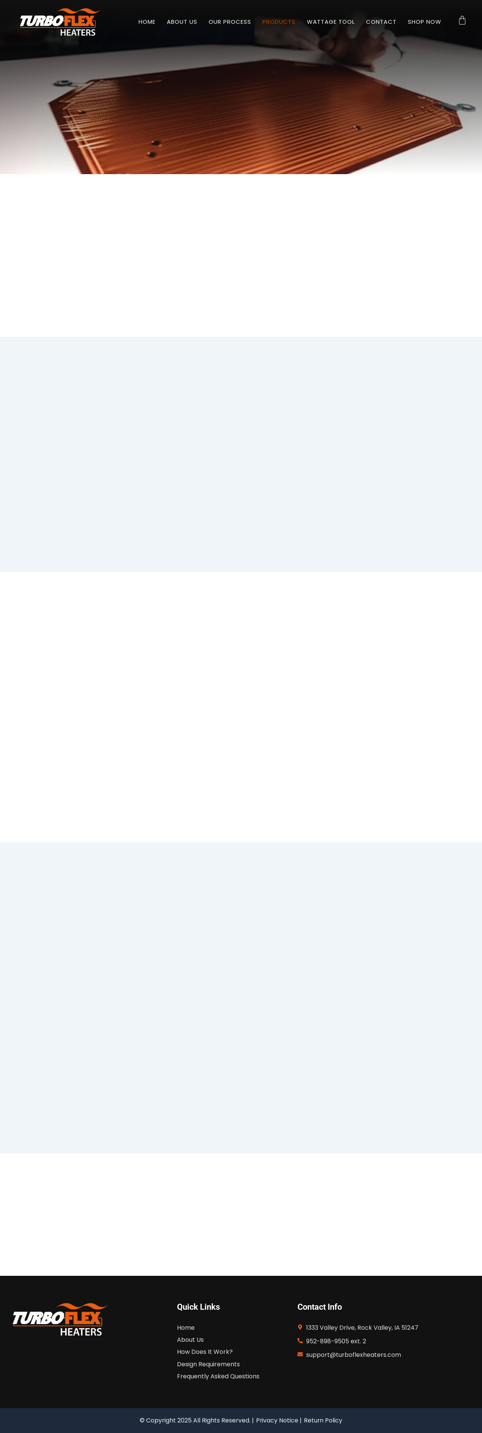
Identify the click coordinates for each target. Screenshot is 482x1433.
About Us (182, 22)
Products (279, 22)
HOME (147, 22)
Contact (381, 22)
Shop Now (424, 22)
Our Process (230, 22)
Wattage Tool (331, 22)
